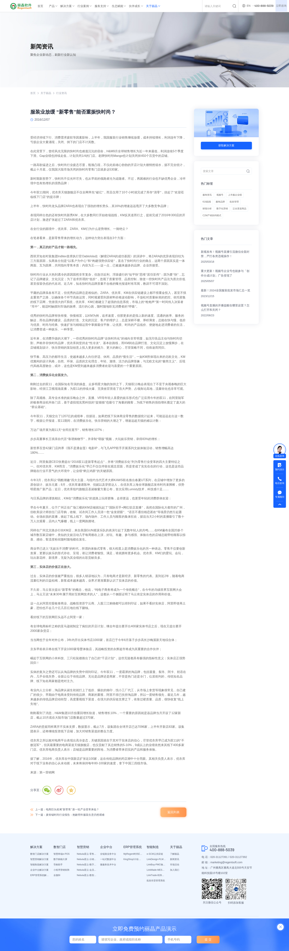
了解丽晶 (174, 856)
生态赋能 (117, 6)
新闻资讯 (174, 861)
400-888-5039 (224, 852)
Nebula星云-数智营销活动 (86, 877)
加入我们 (174, 872)
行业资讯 (64, 93)
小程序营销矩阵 (61, 872)
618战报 (229, 206)
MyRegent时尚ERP (133, 856)
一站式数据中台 (108, 861)
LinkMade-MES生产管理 (156, 872)
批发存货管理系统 (156, 882)
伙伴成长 (134, 6)
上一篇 (71, 810)
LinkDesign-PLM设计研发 (156, 861)
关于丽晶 (151, 6)
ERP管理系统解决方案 (40, 877)
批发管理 (224, 216)
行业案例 (83, 6)
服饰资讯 (208, 197)
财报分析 (241, 216)
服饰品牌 (208, 216)
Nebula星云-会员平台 (86, 872)
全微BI (56, 877)
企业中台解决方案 (39, 872)
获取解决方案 (226, 145)
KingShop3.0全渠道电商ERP (133, 861)
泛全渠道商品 (230, 225)
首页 (40, 6)
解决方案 (66, 6)
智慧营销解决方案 (39, 861)
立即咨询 (280, 6)
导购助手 (58, 866)
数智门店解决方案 (39, 856)
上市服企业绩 (211, 206)
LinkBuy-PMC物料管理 (156, 866)
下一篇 (74, 816)
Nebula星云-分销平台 (86, 861)
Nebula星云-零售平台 (86, 856)
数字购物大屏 (60, 861)
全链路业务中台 (108, 856)
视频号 (223, 197)
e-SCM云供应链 (155, 856)
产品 (52, 6)
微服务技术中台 (108, 866)
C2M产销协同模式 (213, 235)
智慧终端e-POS (61, 856)
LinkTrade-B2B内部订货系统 (156, 877)
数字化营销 (209, 225)
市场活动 (174, 866)
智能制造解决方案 (39, 866)
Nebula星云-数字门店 (86, 866)
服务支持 (100, 6)
